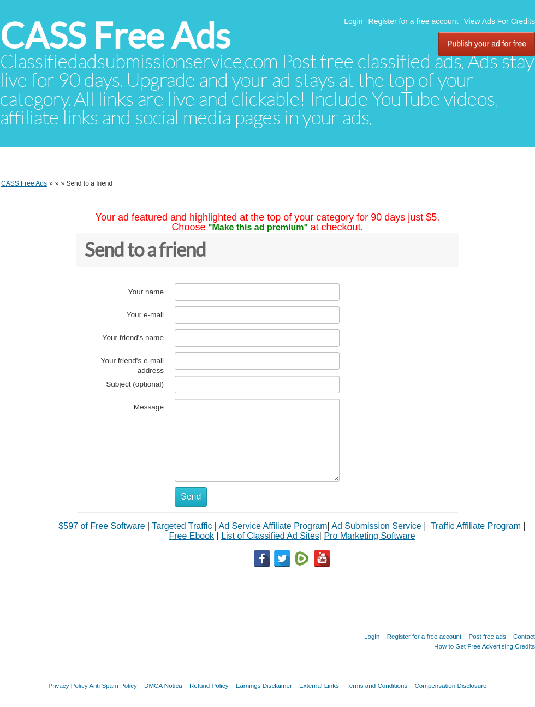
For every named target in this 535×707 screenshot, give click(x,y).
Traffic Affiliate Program (476, 526)
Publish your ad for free (486, 43)
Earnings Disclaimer (264, 685)
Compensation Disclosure (450, 685)
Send (191, 496)
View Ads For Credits (499, 21)
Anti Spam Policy (113, 685)
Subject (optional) (135, 384)
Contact (524, 636)
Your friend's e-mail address (132, 366)
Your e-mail (145, 315)
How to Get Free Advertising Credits (484, 646)
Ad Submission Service (376, 526)
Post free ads (487, 636)
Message (149, 407)
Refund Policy (209, 685)
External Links (319, 685)
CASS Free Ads (115, 36)
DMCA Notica (163, 685)
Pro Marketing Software (369, 535)
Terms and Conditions (376, 685)
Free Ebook (191, 535)
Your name (146, 292)
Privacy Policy (67, 685)
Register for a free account (413, 21)
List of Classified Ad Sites (270, 535)
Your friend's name (133, 338)
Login (353, 21)
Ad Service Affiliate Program (273, 526)
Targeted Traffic (182, 526)
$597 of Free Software (101, 526)
